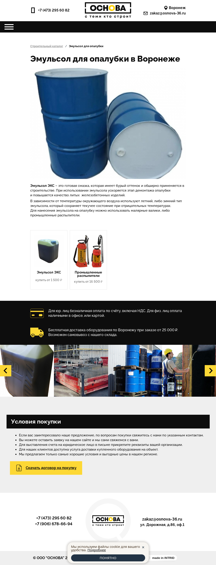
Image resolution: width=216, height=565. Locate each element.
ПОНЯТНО (108, 558)
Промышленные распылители (88, 274)
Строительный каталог (46, 46)
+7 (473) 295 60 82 (50, 10)
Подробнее (96, 550)
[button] (5, 370)
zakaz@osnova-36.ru (165, 13)
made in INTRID (163, 558)
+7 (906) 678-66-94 (53, 524)
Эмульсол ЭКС (49, 272)
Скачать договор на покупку (46, 468)
